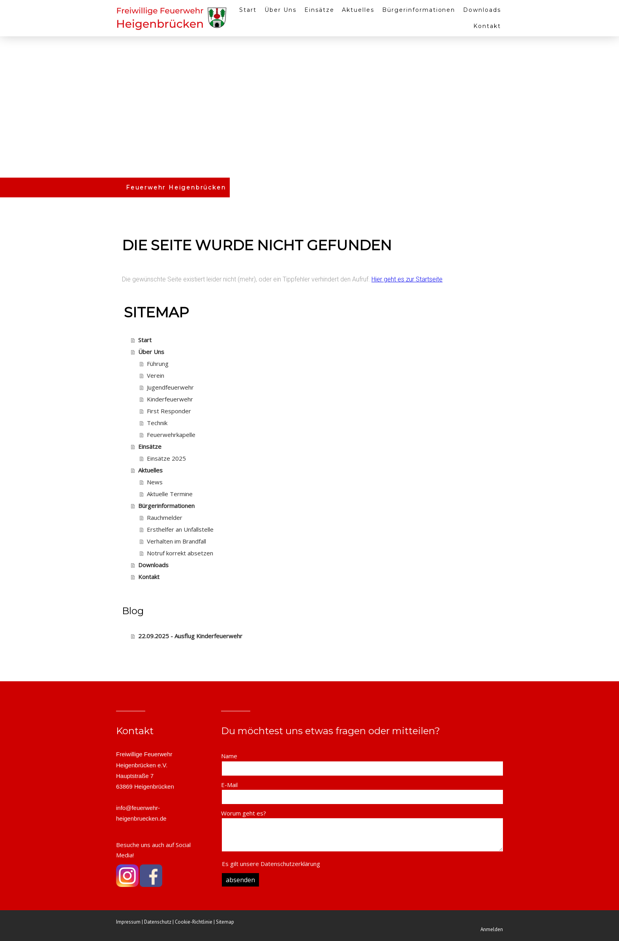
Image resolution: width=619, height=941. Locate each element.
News (155, 482)
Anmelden (491, 929)
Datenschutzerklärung (290, 864)
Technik (157, 423)
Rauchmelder (164, 517)
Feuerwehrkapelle (171, 435)
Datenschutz (157, 922)
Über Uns (280, 9)
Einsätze (319, 9)
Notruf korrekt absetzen (180, 553)
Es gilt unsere (271, 864)
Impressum (128, 922)
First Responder (169, 411)
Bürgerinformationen (418, 9)
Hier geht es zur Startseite (407, 279)
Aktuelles (358, 9)
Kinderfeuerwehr (170, 399)
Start (248, 9)
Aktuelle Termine (170, 494)
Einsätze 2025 (166, 458)
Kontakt (487, 26)
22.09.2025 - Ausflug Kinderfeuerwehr (190, 636)
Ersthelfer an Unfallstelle (180, 529)
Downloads (482, 9)
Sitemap (225, 922)
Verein (155, 375)
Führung (158, 363)
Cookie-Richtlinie (193, 922)
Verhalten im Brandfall (176, 541)
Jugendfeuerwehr (170, 387)
